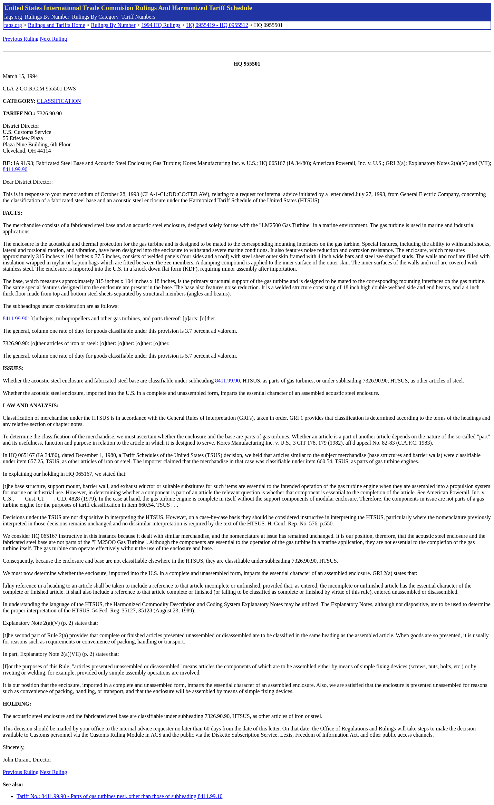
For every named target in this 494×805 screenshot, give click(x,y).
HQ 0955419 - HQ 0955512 (217, 25)
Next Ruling (53, 39)
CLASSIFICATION (59, 101)
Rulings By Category (95, 17)
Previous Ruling (21, 39)
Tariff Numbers (138, 17)
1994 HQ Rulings (161, 25)
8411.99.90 (15, 169)
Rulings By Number (47, 17)
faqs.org (13, 17)
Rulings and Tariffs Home (56, 25)
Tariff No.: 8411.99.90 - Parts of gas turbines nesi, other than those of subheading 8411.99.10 (119, 796)
